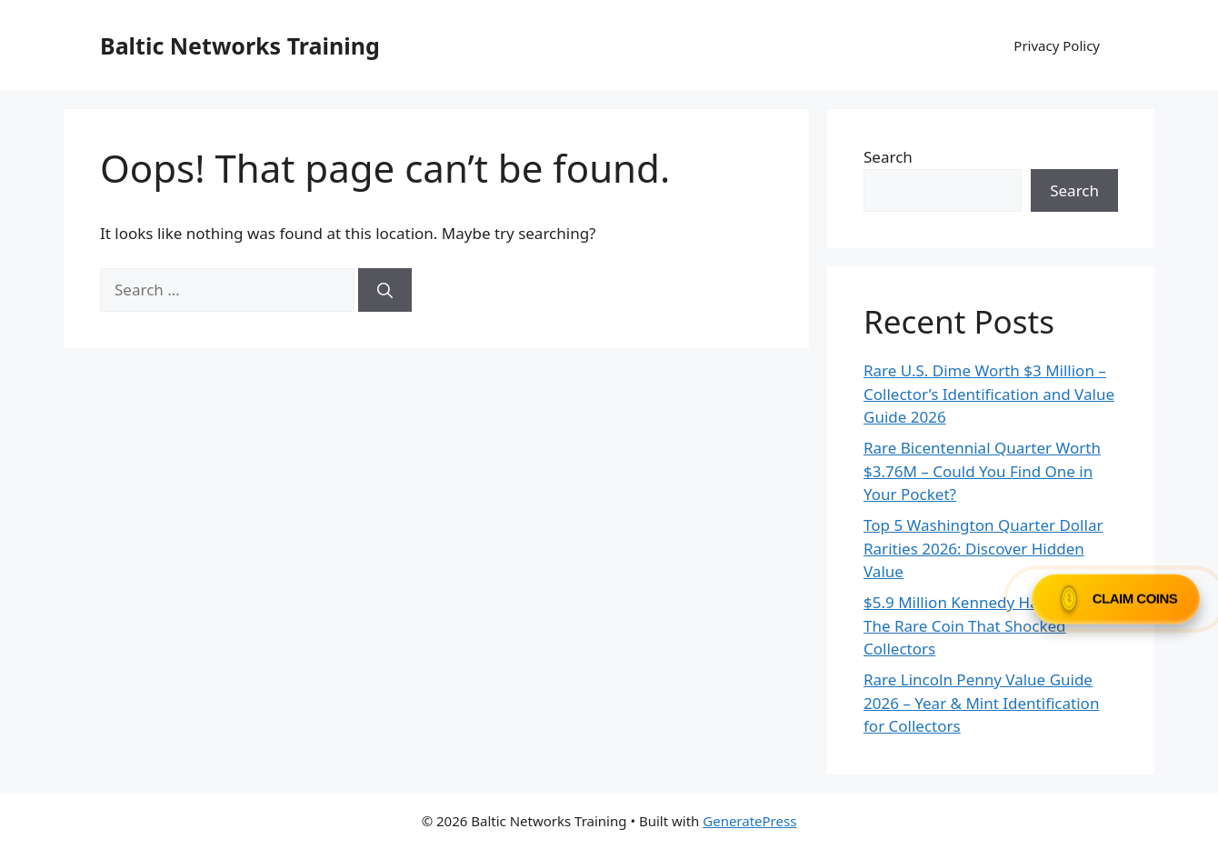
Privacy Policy (1056, 45)
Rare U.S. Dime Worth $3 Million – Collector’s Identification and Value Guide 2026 (989, 393)
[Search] (385, 290)
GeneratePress (749, 821)
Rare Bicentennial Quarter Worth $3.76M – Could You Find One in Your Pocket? (982, 470)
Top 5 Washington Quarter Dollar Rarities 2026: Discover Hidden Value (983, 548)
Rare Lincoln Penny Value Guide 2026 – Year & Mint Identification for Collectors (981, 702)
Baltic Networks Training (240, 45)
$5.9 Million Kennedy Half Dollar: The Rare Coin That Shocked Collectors (982, 625)
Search (888, 156)
